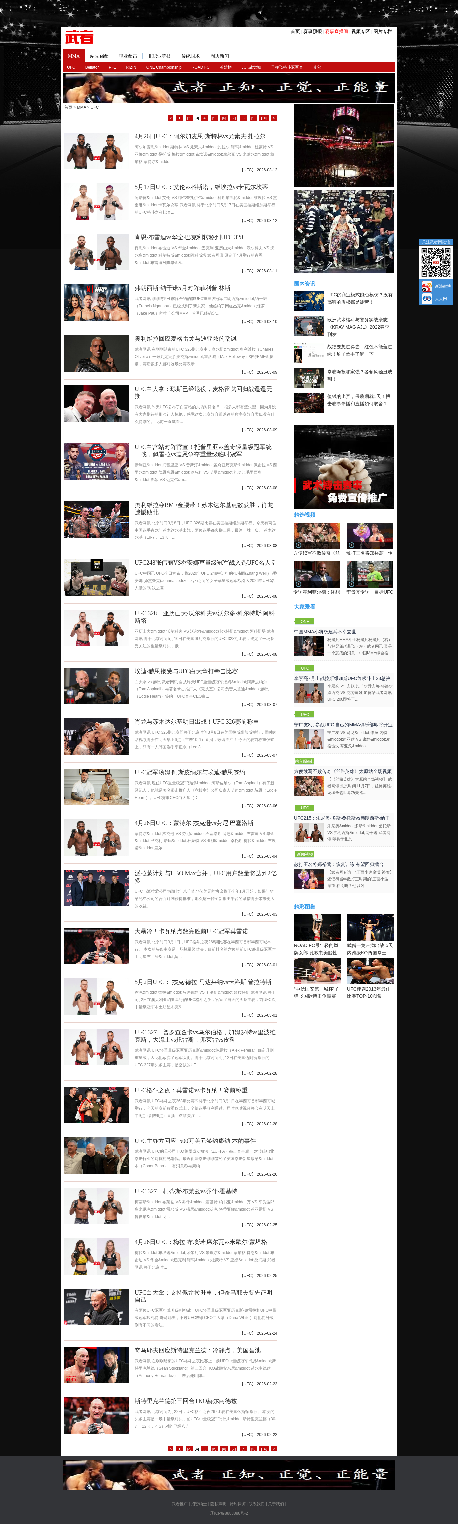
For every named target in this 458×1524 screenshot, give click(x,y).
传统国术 (193, 56)
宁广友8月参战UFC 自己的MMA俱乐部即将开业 (343, 724)
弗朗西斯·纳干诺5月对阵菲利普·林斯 (183, 288)
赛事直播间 (336, 31)
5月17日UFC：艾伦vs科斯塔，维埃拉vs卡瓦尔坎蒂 (201, 187)
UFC (71, 67)
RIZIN (131, 67)
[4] (204, 118)
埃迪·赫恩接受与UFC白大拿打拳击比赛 (186, 671)
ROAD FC (201, 67)
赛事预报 (312, 31)
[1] (179, 118)
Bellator (92, 67)
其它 (317, 67)
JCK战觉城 (251, 67)
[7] (234, 118)
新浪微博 (443, 286)
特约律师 (238, 1504)
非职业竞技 (162, 56)
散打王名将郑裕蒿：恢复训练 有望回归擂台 (391, 553)
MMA (74, 56)
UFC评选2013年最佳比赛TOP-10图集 (370, 978)
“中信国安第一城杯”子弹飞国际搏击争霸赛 (317, 978)
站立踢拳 (102, 56)
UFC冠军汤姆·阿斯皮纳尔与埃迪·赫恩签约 (190, 772)
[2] (189, 118)
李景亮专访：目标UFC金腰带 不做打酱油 (389, 592)
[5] (214, 118)
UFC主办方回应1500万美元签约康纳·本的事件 (195, 1141)
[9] (253, 118)
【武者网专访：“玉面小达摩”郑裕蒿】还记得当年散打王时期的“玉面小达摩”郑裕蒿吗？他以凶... (360, 879)
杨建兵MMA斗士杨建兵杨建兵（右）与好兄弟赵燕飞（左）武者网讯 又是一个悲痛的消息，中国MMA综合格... (359, 646)
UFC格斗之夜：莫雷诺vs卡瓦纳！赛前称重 (191, 1090)
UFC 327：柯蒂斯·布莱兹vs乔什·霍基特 (186, 1191)
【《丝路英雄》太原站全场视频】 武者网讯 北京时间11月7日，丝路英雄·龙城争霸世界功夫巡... (359, 786)
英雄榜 (226, 67)
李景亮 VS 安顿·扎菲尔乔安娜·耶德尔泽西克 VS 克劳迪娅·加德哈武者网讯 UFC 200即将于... (360, 693)
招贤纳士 (199, 1504)
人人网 (441, 298)
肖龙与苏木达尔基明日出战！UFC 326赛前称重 (197, 721)
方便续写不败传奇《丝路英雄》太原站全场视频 (343, 771)
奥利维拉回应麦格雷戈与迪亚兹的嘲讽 (186, 338)
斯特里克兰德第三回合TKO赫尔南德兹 (186, 1401)
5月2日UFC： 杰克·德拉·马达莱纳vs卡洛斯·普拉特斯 (203, 982)
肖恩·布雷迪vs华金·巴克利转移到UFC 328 (189, 237)
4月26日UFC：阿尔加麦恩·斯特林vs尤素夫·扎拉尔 (200, 136)
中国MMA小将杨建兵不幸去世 (325, 631)
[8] (244, 118)
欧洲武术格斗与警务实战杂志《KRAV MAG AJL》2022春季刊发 (358, 327)
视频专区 (360, 31)
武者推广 (180, 1504)
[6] (224, 118)
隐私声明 (218, 1504)
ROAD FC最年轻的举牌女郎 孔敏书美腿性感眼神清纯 (317, 938)
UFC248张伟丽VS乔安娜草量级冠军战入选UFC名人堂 (206, 562)
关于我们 (276, 1504)
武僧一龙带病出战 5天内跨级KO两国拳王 (370, 934)
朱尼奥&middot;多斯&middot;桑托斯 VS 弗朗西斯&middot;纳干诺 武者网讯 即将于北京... (359, 832)
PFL (112, 67)
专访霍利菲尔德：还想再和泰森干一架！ (335, 592)
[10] (264, 118)
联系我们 (257, 1504)
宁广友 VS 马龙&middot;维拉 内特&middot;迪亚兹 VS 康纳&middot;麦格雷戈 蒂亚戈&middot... (358, 739)
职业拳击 (131, 56)
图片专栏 (382, 31)
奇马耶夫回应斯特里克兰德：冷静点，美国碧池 (198, 1350)
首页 (295, 31)
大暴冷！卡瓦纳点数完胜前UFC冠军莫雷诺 (191, 931)
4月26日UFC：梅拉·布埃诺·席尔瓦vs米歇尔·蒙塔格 (201, 1242)
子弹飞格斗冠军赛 (287, 67)
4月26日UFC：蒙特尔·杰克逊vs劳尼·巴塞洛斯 (194, 823)
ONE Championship (164, 67)
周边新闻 (222, 56)
